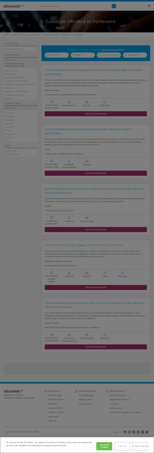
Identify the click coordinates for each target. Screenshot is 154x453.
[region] (77, 445)
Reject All (122, 446)
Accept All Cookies (104, 446)
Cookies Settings (140, 446)
